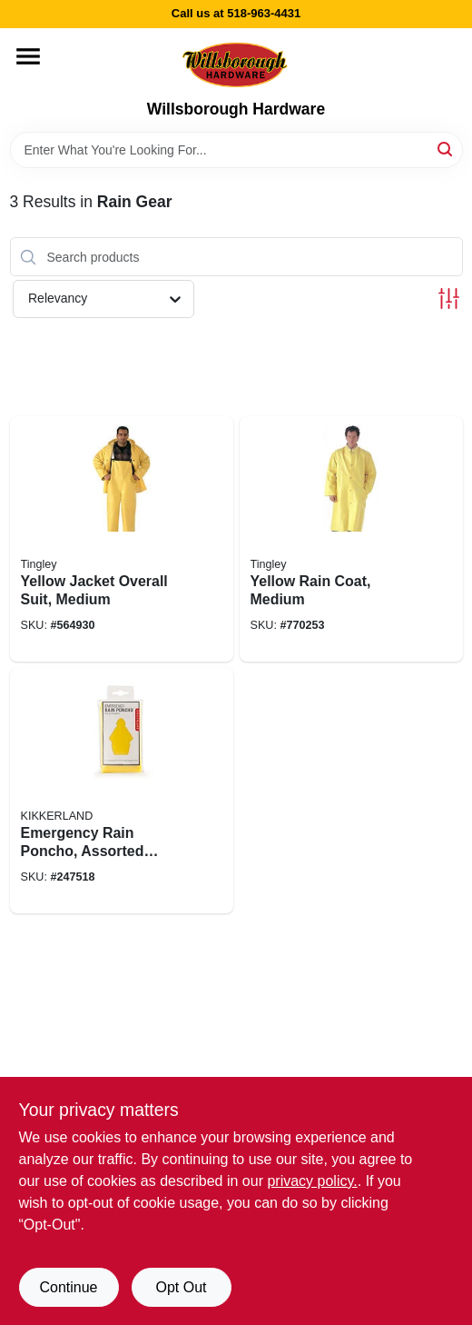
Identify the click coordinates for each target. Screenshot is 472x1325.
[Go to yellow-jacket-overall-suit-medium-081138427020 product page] (121, 539)
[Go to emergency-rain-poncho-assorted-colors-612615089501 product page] (121, 790)
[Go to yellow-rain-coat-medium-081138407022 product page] (351, 539)
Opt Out (180, 1287)
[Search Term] (236, 150)
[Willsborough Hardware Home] (236, 64)
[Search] (446, 149)
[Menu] (28, 56)
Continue (68, 1287)
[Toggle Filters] (448, 298)
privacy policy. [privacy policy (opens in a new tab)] (312, 1181)
